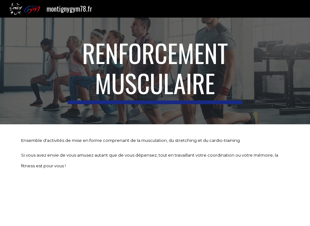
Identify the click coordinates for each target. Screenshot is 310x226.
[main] (155, 71)
